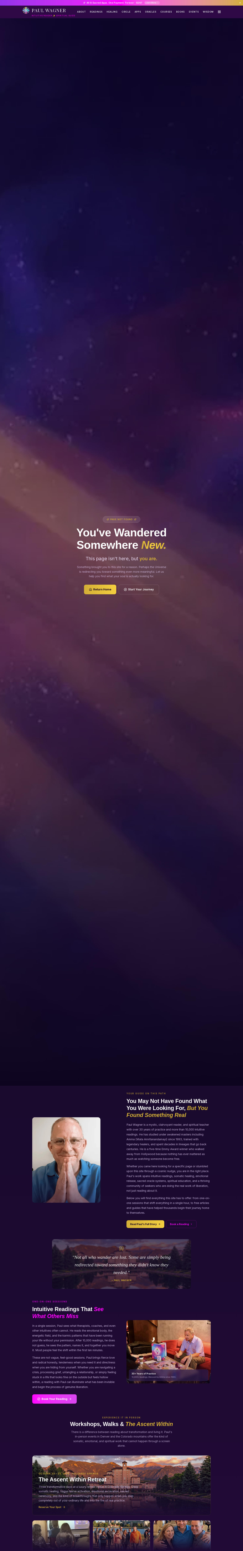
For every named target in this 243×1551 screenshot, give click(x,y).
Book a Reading (181, 1224)
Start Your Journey (139, 589)
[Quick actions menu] (219, 12)
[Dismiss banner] (240, 3)
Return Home (100, 589)
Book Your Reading (54, 1399)
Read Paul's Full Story (145, 1224)
